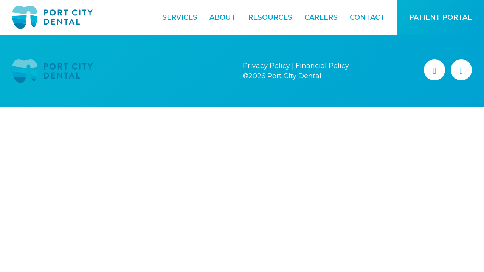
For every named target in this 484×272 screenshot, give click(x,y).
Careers (321, 17)
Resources (270, 17)
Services (179, 17)
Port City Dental (294, 76)
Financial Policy (322, 66)
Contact (367, 17)
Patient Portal (440, 17)
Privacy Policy (266, 66)
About (222, 17)
